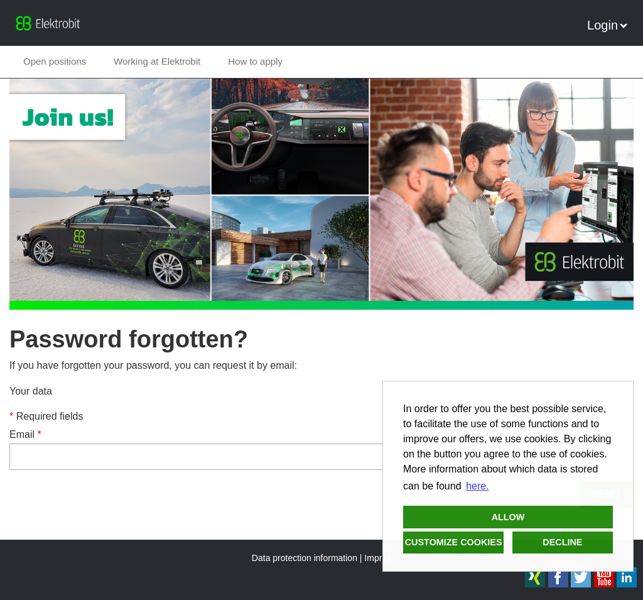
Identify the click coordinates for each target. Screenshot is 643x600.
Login (607, 25)
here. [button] (477, 486)
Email (25, 434)
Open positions (54, 61)
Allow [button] (508, 517)
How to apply (255, 61)
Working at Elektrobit (157, 61)
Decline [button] (562, 542)
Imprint (377, 558)
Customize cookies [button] (453, 542)
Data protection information (304, 558)
